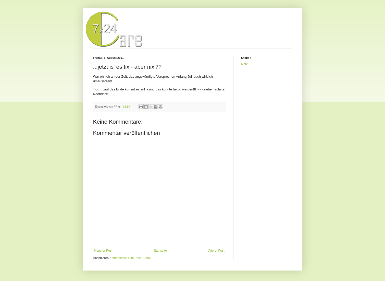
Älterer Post (216, 250)
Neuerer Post (103, 250)
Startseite (160, 250)
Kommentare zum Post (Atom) (130, 258)
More (244, 64)
